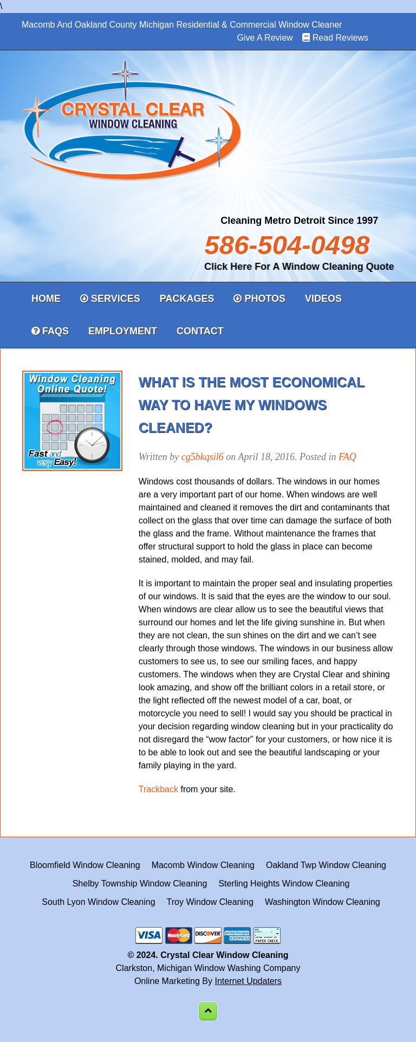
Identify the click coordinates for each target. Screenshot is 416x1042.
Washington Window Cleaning (322, 902)
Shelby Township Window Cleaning (140, 883)
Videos (323, 298)
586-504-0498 (286, 245)
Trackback (158, 789)
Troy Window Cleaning (210, 902)
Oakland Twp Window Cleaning (326, 865)
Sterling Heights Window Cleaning (283, 883)
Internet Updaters (248, 981)
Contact (200, 331)
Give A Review (264, 37)
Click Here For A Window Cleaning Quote (295, 266)
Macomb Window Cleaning (203, 865)
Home (46, 298)
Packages (187, 298)
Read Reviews (340, 37)
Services (110, 298)
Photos (259, 298)
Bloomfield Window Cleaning (85, 865)
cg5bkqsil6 (202, 456)
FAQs (50, 331)
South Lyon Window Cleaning (98, 902)
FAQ (347, 456)
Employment (122, 331)
